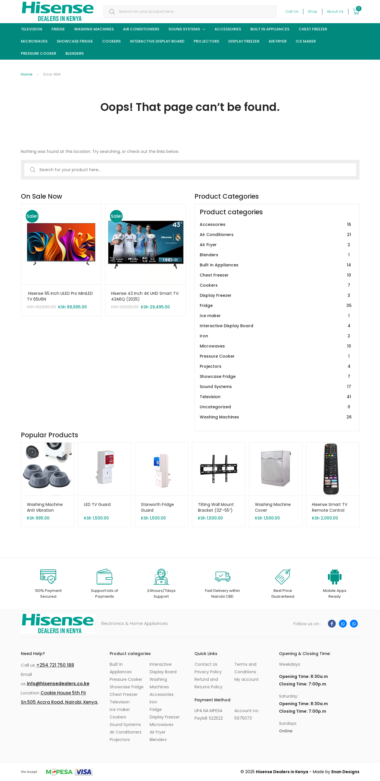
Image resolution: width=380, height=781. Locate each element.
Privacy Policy (208, 672)
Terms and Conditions (245, 668)
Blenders (74, 53)
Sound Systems (184, 29)
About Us (335, 11)
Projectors (206, 41)
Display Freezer (243, 41)
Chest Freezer (313, 29)
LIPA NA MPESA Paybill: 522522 (208, 714)
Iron (276, 336)
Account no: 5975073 (246, 714)
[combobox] (190, 12)
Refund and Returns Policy (208, 683)
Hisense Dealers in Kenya (282, 772)
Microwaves (34, 41)
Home (26, 74)
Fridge (58, 29)
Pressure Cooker (38, 53)
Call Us (291, 11)
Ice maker (306, 41)
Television (31, 29)
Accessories (227, 29)
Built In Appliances (269, 29)
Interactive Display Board (157, 41)
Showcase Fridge (75, 41)
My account (246, 679)
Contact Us (205, 664)
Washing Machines (94, 29)
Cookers (111, 41)
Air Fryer (278, 41)
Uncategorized (276, 407)
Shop (312, 11)
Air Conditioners (141, 29)
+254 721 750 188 (55, 665)
